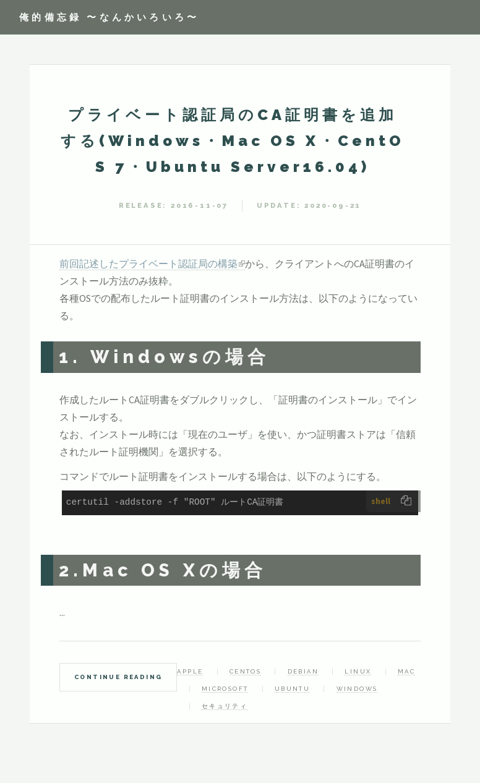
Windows (357, 688)
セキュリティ (224, 706)
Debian (303, 671)
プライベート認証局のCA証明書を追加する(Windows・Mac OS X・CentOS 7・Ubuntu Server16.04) (233, 141)
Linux (358, 671)
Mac (406, 671)
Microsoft (225, 688)
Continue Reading (118, 677)
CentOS (245, 671)
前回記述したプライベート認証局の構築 (148, 263)
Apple (190, 671)
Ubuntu (292, 688)
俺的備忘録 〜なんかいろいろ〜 (109, 17)
